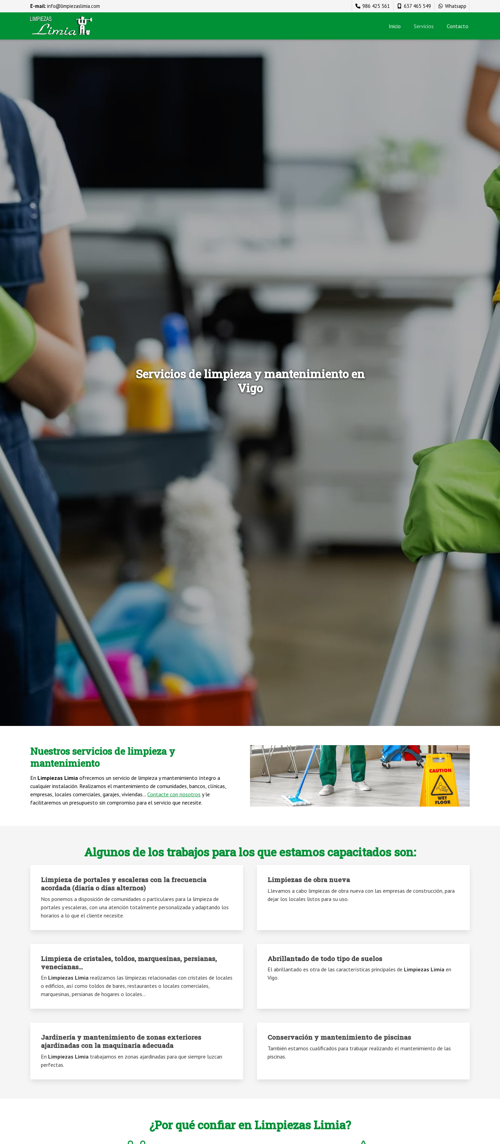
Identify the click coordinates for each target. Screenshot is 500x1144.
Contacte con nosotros (174, 794)
